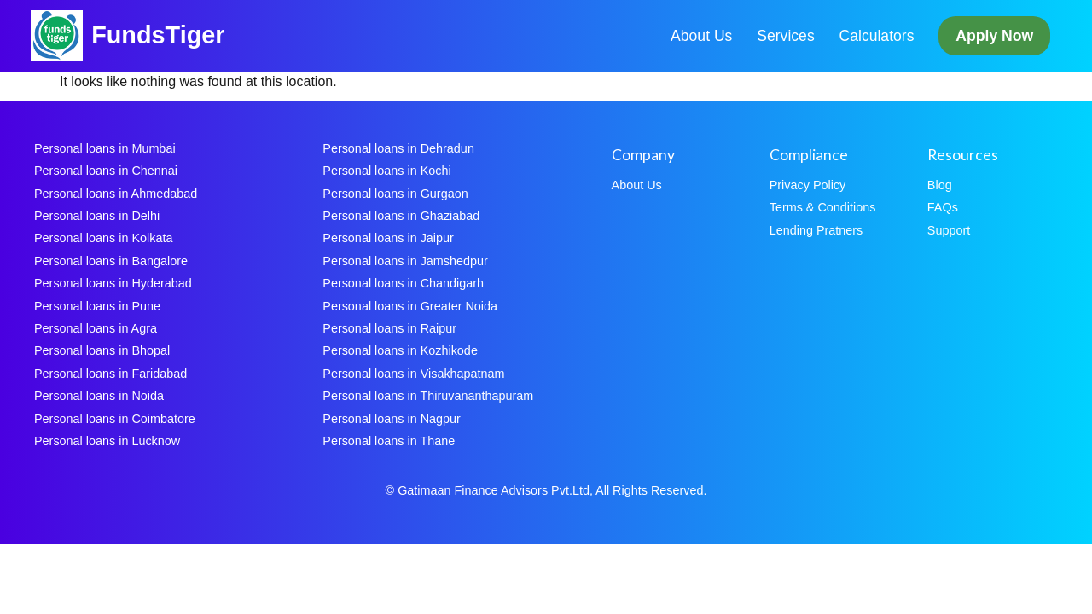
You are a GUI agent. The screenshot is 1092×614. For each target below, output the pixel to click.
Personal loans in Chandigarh (403, 283)
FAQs (942, 207)
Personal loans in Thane (388, 441)
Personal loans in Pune (97, 306)
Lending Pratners (816, 230)
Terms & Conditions (823, 207)
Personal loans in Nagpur (391, 419)
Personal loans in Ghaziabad (400, 216)
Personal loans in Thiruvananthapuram (427, 396)
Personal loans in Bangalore (111, 261)
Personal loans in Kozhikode (400, 350)
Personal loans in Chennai (105, 170)
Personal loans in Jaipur (388, 238)
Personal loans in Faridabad (110, 373)
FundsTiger (157, 35)
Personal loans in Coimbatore (114, 419)
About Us (701, 35)
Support (948, 230)
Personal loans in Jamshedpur (405, 261)
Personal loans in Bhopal (102, 350)
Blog (939, 185)
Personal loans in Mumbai (105, 148)
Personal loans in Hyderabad (113, 283)
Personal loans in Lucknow (107, 441)
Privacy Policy (808, 185)
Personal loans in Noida (99, 396)
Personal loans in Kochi (386, 170)
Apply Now (994, 35)
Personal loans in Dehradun (398, 148)
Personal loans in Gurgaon (395, 193)
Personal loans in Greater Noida (409, 306)
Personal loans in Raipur (389, 328)
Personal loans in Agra (95, 328)
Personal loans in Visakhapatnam (413, 373)
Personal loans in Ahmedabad (115, 193)
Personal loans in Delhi (97, 216)
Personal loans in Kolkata (103, 238)
